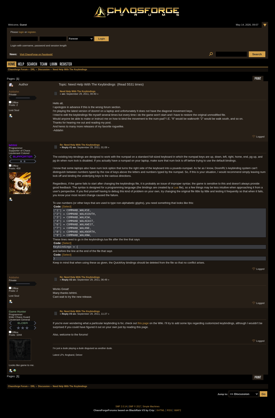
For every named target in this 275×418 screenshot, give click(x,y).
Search (32, 64)
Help (21, 64)
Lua (176, 187)
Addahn (14, 91)
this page (143, 323)
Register (66, 64)
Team (43, 64)
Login (53, 64)
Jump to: (222, 394)
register (32, 32)
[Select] (66, 206)
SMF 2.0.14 (121, 406)
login (21, 32)
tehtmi (13, 145)
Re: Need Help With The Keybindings (80, 144)
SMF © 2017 (135, 406)
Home (11, 64)
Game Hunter (17, 311)
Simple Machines (151, 406)
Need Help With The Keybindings (77, 91)
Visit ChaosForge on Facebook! (36, 54)
